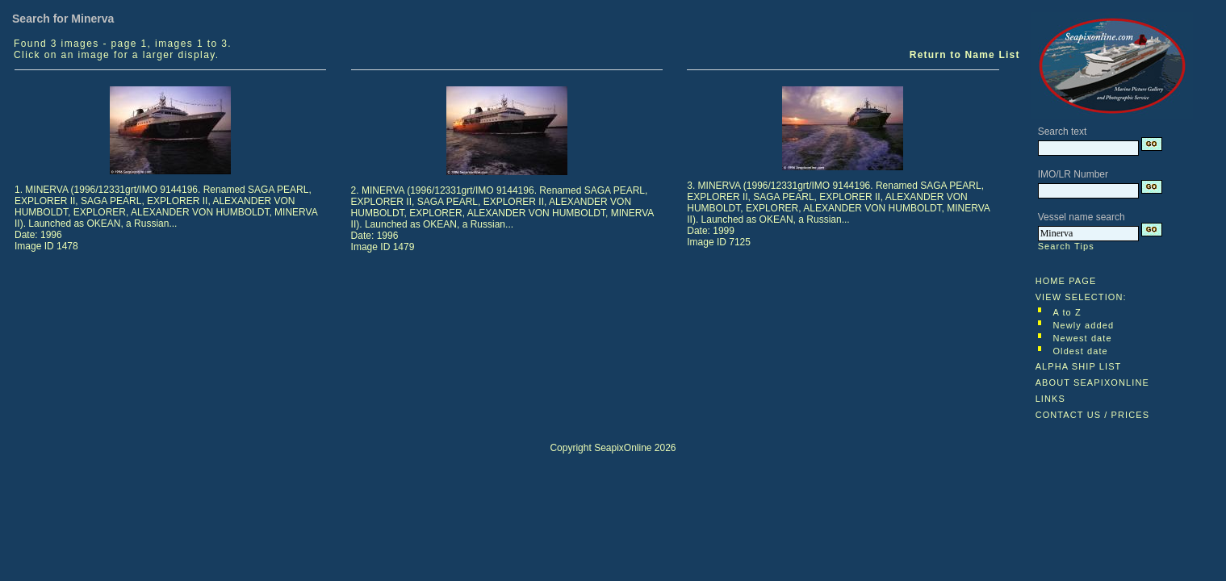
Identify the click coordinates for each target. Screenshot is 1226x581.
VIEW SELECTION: (1081, 297)
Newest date (1081, 338)
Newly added (1083, 325)
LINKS (1050, 398)
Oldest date (1079, 351)
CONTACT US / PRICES (1093, 415)
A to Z (1066, 312)
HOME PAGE (1066, 281)
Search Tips (1066, 246)
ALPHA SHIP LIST (1079, 366)
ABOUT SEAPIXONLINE (1092, 382)
